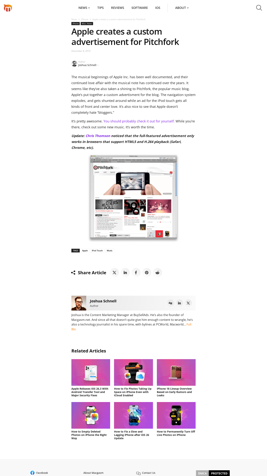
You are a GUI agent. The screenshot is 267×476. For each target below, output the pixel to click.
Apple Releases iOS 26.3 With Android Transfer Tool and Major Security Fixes (89, 392)
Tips (100, 8)
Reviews (117, 8)
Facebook (42, 473)
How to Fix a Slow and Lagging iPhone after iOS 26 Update (131, 435)
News (82, 8)
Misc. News (87, 23)
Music (109, 250)
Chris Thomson (97, 136)
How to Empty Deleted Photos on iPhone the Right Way (89, 435)
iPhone (84, 19)
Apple (85, 250)
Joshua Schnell (87, 65)
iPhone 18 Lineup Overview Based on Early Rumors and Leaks (174, 392)
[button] (259, 8)
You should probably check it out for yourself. (139, 121)
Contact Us (148, 473)
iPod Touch (97, 250)
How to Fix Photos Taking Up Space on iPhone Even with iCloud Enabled (132, 392)
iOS (157, 8)
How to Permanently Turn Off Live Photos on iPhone (176, 433)
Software (139, 8)
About (180, 8)
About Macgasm (93, 473)
